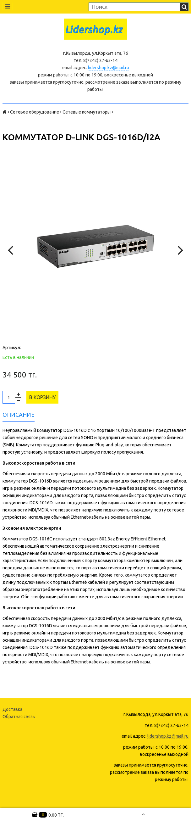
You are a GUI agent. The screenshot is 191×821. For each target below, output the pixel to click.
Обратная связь (19, 716)
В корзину (42, 397)
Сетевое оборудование (34, 111)
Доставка (12, 709)
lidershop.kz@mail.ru (108, 67)
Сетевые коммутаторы (87, 111)
